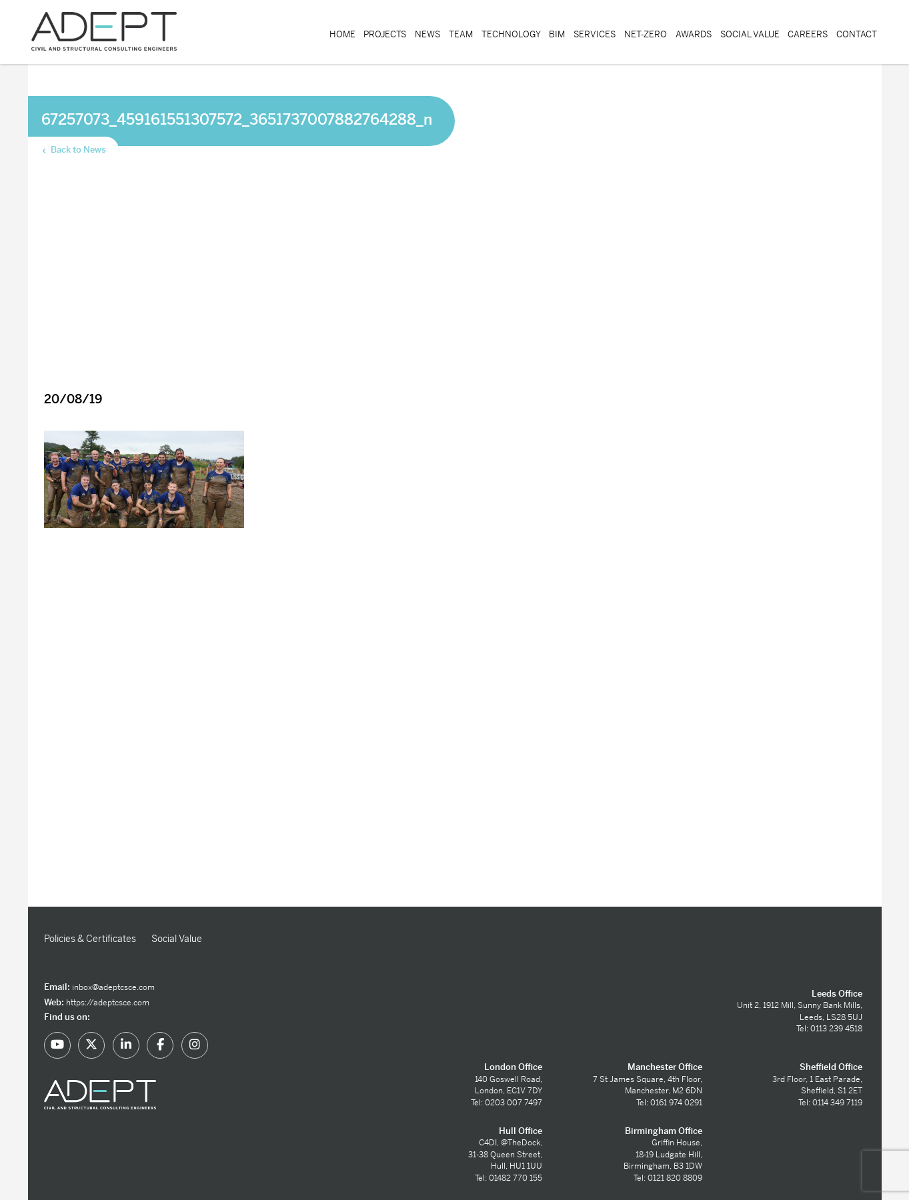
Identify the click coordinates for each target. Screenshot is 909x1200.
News (427, 34)
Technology (511, 34)
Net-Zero (645, 34)
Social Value (750, 34)
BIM (557, 34)
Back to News (73, 150)
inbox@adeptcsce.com (113, 987)
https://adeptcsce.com (107, 1002)
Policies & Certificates (90, 939)
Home (342, 34)
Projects (384, 34)
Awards (694, 34)
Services (595, 34)
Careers (808, 34)
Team (461, 34)
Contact (856, 34)
